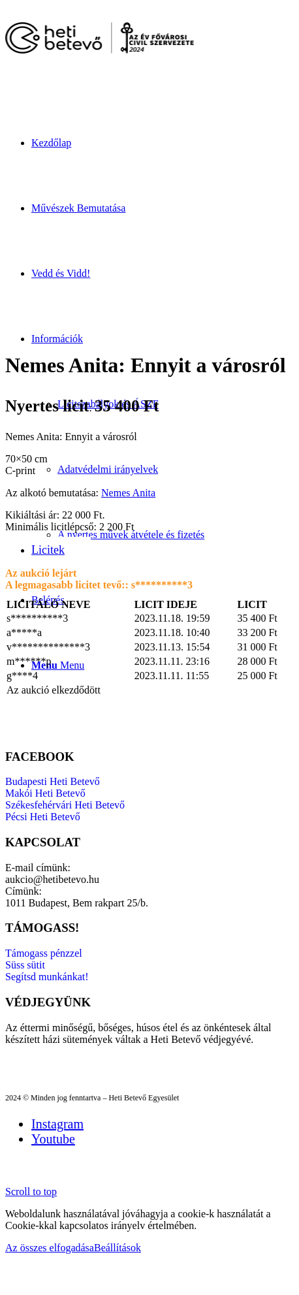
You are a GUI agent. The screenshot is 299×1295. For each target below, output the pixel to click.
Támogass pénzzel (43, 953)
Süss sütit (25, 964)
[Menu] (57, 665)
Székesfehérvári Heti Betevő (65, 804)
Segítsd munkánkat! (47, 976)
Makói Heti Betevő (45, 793)
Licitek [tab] (48, 549)
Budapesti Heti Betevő (52, 781)
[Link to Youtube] (53, 1139)
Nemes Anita (128, 492)
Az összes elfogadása (49, 1247)
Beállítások (117, 1247)
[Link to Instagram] (57, 1124)
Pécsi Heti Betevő (42, 816)
